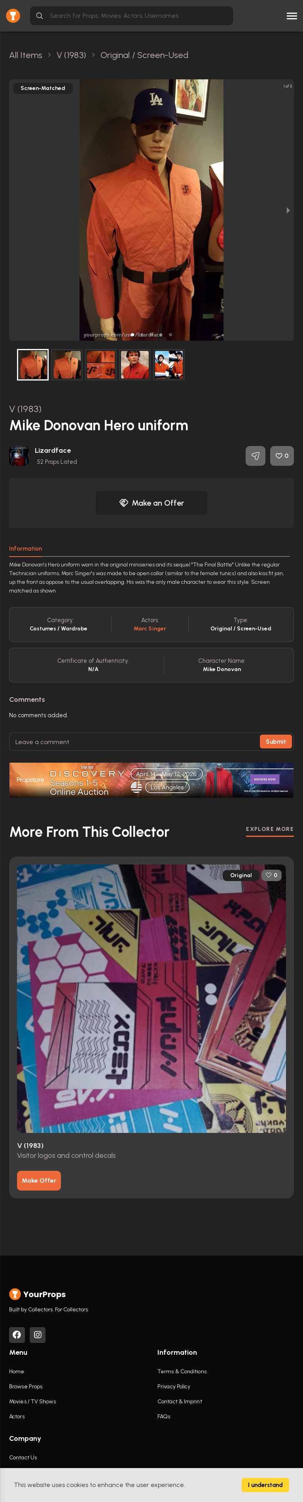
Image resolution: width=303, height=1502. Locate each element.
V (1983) (25, 408)
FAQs (163, 1416)
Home (16, 1371)
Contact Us (23, 1457)
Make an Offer (151, 503)
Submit (276, 741)
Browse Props (25, 1386)
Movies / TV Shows (32, 1401)
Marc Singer (150, 628)
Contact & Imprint (179, 1401)
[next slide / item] (288, 210)
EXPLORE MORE (270, 829)
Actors (17, 1416)
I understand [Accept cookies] (265, 1485)
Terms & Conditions (181, 1371)
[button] (132, 334)
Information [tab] (25, 548)
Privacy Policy (173, 1386)
